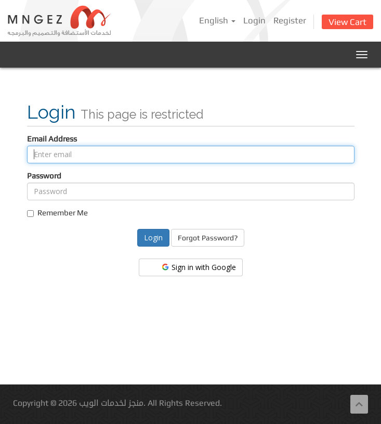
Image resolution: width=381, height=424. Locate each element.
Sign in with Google (198, 267)
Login (254, 20)
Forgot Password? (208, 238)
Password (44, 175)
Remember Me (57, 212)
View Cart (347, 22)
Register (289, 20)
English (217, 20)
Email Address (52, 138)
